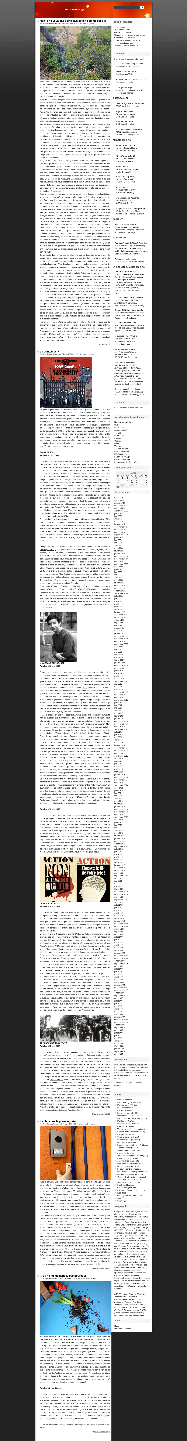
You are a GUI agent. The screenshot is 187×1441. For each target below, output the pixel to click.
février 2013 (119, 836)
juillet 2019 (119, 671)
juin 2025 (118, 516)
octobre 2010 (120, 897)
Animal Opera (127, 121)
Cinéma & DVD (120, 430)
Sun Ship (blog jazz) (126, 1185)
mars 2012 (118, 860)
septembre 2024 (121, 535)
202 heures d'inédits (137, 79)
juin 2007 (118, 1003)
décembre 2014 (121, 777)
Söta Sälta (121, 1198)
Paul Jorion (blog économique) (130, 1163)
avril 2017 (118, 710)
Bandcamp (131, 318)
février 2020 (119, 660)
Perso (116, 443)
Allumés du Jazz (121, 449)
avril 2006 (118, 1041)
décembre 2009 (121, 924)
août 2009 (118, 934)
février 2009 (119, 950)
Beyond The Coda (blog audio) (130, 1174)
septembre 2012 (121, 846)
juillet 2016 (119, 732)
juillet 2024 (119, 537)
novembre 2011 (121, 870)
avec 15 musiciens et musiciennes (129, 274)
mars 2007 (118, 1011)
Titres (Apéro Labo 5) (125, 156)
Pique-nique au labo (134, 310)
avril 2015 (118, 769)
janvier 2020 (119, 663)
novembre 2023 (121, 559)
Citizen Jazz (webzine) (126, 1188)
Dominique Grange (48, 549)
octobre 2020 (120, 641)
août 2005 (118, 1054)
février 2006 (119, 1046)
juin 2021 (118, 625)
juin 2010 (118, 907)
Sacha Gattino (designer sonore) (131, 1132)
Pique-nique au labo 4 (125, 114)
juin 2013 (118, 825)
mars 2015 (118, 772)
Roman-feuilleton (121, 451)
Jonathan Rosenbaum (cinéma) (130, 1156)
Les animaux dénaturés (98, 1252)
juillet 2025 (119, 513)
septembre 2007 (121, 995)
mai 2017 (118, 708)
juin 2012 (118, 852)
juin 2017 (118, 705)
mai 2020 (118, 652)
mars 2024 (118, 548)
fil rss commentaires (122, 1329)
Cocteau (97, 1400)
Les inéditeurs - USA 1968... (129, 1113)
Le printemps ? (49, 351)
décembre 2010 (121, 892)
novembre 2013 (121, 812)
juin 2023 (118, 572)
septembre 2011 (121, 876)
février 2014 (119, 804)
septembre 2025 (121, 511)
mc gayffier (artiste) (125, 1153)
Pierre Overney (56, 1079)
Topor (42, 970)
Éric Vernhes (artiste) (126, 1134)
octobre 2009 (120, 929)
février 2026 (119, 500)
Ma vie (43, 715)
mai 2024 (118, 543)
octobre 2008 (120, 961)
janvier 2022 (119, 612)
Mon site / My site (124, 1100)
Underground (139, 208)
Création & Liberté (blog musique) (131, 1177)
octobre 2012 (120, 844)
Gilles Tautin (60, 1073)
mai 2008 (118, 974)
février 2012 (119, 862)
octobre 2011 (120, 873)
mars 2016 (118, 742)
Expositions (119, 435)
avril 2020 (118, 654)
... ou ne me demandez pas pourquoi (63, 1275)
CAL (84, 687)
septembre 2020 (121, 644)
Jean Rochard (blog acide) (128, 1182)
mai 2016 (118, 737)
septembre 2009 (121, 932)
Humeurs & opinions (87, 23)
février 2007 (119, 1014)
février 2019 (119, 678)
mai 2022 (118, 601)
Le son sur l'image (122, 457)
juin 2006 (118, 1035)
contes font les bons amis (126, 373)
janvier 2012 (119, 865)
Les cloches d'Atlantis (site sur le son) (133, 1171)
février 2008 (119, 982)
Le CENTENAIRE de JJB (125, 272)
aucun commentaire (101, 1114)
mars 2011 (118, 886)
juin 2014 (118, 793)
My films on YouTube (126, 1121)
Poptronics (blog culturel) (128, 1158)
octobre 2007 (120, 993)
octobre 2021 (120, 620)
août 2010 (118, 902)
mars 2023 (118, 580)
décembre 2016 (121, 721)
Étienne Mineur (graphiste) (128, 1139)
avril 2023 (118, 577)
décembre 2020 (121, 636)
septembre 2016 (121, 729)
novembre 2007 (121, 990)
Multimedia (119, 427)
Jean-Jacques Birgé (74, 9)
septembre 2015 (121, 756)
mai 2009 (118, 942)
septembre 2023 (121, 564)
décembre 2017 (121, 692)
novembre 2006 (121, 1022)
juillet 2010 (119, 905)
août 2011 (118, 878)
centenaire (81, 416)
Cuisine (117, 441)
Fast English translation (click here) (129, 59)
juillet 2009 (119, 937)
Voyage (117, 446)
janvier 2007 (119, 1017)
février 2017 (119, 716)
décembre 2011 (121, 868)
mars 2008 (118, 979)
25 (132, 485)
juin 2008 (118, 971)
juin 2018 (118, 684)
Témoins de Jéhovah (52, 1215)
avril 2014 (118, 798)
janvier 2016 (119, 745)
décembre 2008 (121, 956)
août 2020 (118, 647)
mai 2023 (118, 575)
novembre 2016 (121, 724)
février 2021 (119, 631)
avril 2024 (118, 545)
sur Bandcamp (130, 357)
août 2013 (118, 820)
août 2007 (118, 998)
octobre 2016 (120, 726)
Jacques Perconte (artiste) (128, 1150)
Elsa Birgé (121, 1193)
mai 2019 (118, 673)
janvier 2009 (119, 953)
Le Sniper (84, 970)
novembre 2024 (121, 529)
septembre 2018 (121, 681)
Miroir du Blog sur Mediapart (129, 1102)
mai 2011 (118, 884)
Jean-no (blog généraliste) (128, 1161)
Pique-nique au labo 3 (127, 323)
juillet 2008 (119, 969)
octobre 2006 (120, 1025)
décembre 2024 (121, 527)
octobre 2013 (120, 814)
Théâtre (117, 433)
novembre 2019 (121, 668)
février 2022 (119, 609)
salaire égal (119, 370)
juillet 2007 (119, 1001)
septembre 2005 (121, 1051)
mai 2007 (118, 1006)
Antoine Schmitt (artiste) (127, 1148)
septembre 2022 (121, 593)
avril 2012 (118, 857)
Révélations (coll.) (122, 454)
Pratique (118, 438)
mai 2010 (118, 910)
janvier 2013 (119, 838)
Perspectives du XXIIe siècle (130, 297)
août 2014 (118, 788)
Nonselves (120, 259)
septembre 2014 (121, 785)
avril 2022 (118, 604)
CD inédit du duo (127, 389)
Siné (85, 964)
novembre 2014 (121, 780)
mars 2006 (118, 1043)
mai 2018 (118, 686)
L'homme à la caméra (124, 376)
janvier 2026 (119, 503)
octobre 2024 (120, 532)
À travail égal (135, 368)
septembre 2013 (121, 817)
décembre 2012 (121, 841)
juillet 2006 (119, 1033)
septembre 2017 (121, 700)
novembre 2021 (121, 617)
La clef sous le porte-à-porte (58, 1121)
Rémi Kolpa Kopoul (98, 937)
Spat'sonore (122, 1201)
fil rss (116, 1326)
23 (122, 485)
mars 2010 (118, 916)
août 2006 (118, 1030)
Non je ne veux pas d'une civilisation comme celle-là (73, 20)
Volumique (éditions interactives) (131, 1129)
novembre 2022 (121, 588)
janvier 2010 (119, 921)
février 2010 (119, 918)
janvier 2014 (119, 806)
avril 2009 (118, 945)
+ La (136, 376)
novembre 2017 (121, 695)
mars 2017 (118, 713)
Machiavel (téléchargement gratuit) (132, 1118)
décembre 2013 (121, 809)
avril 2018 (118, 689)
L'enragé (98, 964)
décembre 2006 (121, 1019)
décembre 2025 (121, 505)
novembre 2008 (121, 958)
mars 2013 (118, 833)
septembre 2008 (121, 963)
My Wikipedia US (124, 1110)
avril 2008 (118, 977)
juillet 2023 (119, 569)
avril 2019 (118, 676)
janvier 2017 (119, 718)
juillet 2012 (119, 849)
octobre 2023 (120, 561)
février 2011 (119, 889)
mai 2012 (118, 854)
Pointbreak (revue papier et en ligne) (132, 1190)
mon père (49, 788)
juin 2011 (118, 881)
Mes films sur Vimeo (126, 1126)
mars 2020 (118, 657)
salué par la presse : (127, 280)
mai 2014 (118, 796)
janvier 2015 (119, 774)
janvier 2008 (119, 985)
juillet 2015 (119, 761)
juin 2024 (118, 540)
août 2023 (118, 567)
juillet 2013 (119, 822)
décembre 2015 (121, 748)
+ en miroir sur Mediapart (124, 38)
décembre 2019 (121, 665)
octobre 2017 (120, 697)
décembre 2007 (121, 987)
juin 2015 (118, 764)
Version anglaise (122, 214)
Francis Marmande (69, 958)
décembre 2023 (121, 556)
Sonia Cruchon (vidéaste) (128, 1137)
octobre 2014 (120, 782)
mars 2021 (119, 628)
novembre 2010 (121, 894)
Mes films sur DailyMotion (128, 1124)
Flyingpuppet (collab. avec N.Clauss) (132, 1145)
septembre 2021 (121, 623)
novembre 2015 (121, 750)
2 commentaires (102, 344)
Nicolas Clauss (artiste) (127, 1142)
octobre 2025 (120, 508)
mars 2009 (118, 947)
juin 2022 (118, 599)
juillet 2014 (119, 790)
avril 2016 (118, 740)
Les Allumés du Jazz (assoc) (129, 1166)
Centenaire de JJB (122, 459)
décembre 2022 (121, 585)
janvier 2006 (119, 1049)
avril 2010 (118, 913)
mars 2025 (118, 521)
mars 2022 (118, 607)
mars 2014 (118, 801)
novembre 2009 (121, 926)
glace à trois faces (122, 378)
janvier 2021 (119, 633)
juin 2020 (118, 649)
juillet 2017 (119, 703)
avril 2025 (118, 519)
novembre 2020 (121, 639)
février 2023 (119, 583)
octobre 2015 (120, 753)
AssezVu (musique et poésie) (129, 1179)
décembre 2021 (121, 615)
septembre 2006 (121, 1027)
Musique (118, 425)
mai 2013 (118, 828)
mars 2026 (118, 497)
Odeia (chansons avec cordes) (130, 1195)
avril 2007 (118, 1009)
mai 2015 (118, 766)
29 (118, 487)
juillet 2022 (119, 596)
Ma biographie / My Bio (127, 1105)
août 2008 (118, 966)
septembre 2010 (121, 900)
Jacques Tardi (71, 559)
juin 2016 (118, 734)
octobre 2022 (120, 591)
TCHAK (118, 132)
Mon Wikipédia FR (125, 1108)
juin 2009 (118, 939)
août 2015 (118, 758)
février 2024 (119, 551)
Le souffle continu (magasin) (129, 1169)
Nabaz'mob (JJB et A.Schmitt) (130, 1116)
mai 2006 (118, 1038)
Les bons (136, 370)
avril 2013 (118, 830)
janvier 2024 (119, 553)
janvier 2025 (119, 524)
